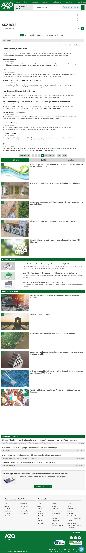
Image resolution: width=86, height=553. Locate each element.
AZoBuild (7, 513)
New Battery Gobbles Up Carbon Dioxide (19, 91)
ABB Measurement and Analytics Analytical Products (21, 458)
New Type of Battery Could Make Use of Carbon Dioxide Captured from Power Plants (36, 101)
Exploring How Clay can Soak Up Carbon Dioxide (22, 80)
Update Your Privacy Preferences (16, 551)
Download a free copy (43, 486)
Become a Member (58, 525)
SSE (4, 144)
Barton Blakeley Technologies (14, 112)
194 (59, 155)
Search (69, 506)
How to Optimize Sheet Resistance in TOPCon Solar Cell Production (28, 463)
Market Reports (42, 516)
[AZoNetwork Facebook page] (19, 9)
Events (54, 506)
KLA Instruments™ (11, 466)
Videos (54, 504)
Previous (23, 155)
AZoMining (8, 516)
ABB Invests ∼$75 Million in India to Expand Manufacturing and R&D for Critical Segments (57, 165)
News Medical (24, 511)
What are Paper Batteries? (40, 314)
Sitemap (69, 521)
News (26, 35)
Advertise (70, 513)
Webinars (40, 513)
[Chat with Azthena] (81, 549)
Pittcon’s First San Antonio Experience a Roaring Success (52, 221)
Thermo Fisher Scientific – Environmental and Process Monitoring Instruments (28, 443)
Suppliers (40, 35)
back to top (76, 532)
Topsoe (8, 450)
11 (46, 155)
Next (64, 155)
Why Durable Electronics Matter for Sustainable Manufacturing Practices (55, 391)
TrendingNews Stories (15, 160)
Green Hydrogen (57, 511)
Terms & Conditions (73, 516)
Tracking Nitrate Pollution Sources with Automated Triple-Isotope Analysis (31, 455)
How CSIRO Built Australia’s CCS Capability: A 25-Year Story (53, 333)
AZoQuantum (24, 506)
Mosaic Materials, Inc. (11, 123)
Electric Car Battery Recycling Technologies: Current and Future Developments (55, 296)
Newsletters (70, 508)
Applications (56, 513)
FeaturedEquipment (43, 160)
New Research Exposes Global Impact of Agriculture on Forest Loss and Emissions (56, 203)
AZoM (6, 504)
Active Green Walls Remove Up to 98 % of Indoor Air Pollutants (55, 183)
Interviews (55, 508)
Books (57, 35)
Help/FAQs (55, 521)
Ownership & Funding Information (74, 526)
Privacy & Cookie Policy (74, 518)
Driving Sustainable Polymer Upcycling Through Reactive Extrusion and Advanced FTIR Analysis (56, 372)
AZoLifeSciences (25, 513)
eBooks (39, 521)
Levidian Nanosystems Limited (15, 49)
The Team (55, 523)
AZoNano (7, 506)
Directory (40, 508)
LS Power (6, 70)
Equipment (49, 35)
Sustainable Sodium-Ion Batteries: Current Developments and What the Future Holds (56, 353)
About (69, 504)
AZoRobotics (8, 508)
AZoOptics (8, 511)
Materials (55, 518)
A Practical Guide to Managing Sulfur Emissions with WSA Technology (29, 448)
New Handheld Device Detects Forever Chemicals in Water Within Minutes (56, 241)
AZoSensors (23, 504)
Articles (32, 35)
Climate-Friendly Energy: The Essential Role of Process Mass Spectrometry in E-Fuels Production (39, 440)
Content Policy (71, 523)
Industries (55, 516)
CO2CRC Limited (9, 133)
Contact (69, 511)
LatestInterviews (71, 160)
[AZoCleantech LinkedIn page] (17, 9)
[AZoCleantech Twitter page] (22, 9)
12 (50, 155)
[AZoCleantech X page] (79, 537)
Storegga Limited (9, 59)
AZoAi (22, 508)
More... (82, 2)
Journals (40, 523)
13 (53, 155)
